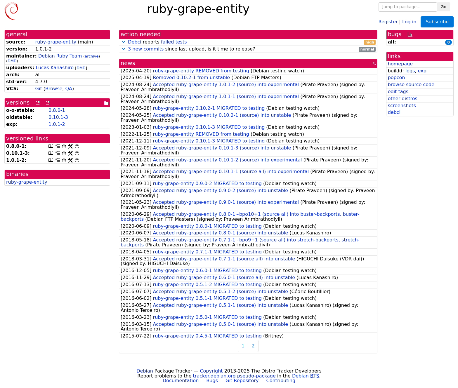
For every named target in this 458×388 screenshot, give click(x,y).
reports (248, 42)
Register (388, 21)
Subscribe (437, 22)
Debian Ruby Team (60, 56)
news (128, 63)
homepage (400, 64)
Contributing (281, 380)
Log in (409, 21)
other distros (402, 98)
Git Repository (242, 380)
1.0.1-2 (56, 124)
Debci (134, 42)
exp (422, 71)
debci (394, 112)
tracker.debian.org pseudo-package (234, 376)
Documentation (181, 380)
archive (91, 56)
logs (410, 71)
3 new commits (146, 49)
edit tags (398, 91)
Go (443, 6)
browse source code (411, 84)
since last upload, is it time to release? (248, 49)
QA (68, 88)
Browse (53, 88)
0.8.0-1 (56, 110)
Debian (144, 371)
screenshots (402, 105)
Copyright (211, 371)
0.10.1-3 (58, 117)
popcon (396, 77)
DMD (12, 61)
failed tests (174, 42)
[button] (123, 42)
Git (38, 88)
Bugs (212, 380)
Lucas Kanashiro (55, 67)
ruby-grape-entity (56, 42)
